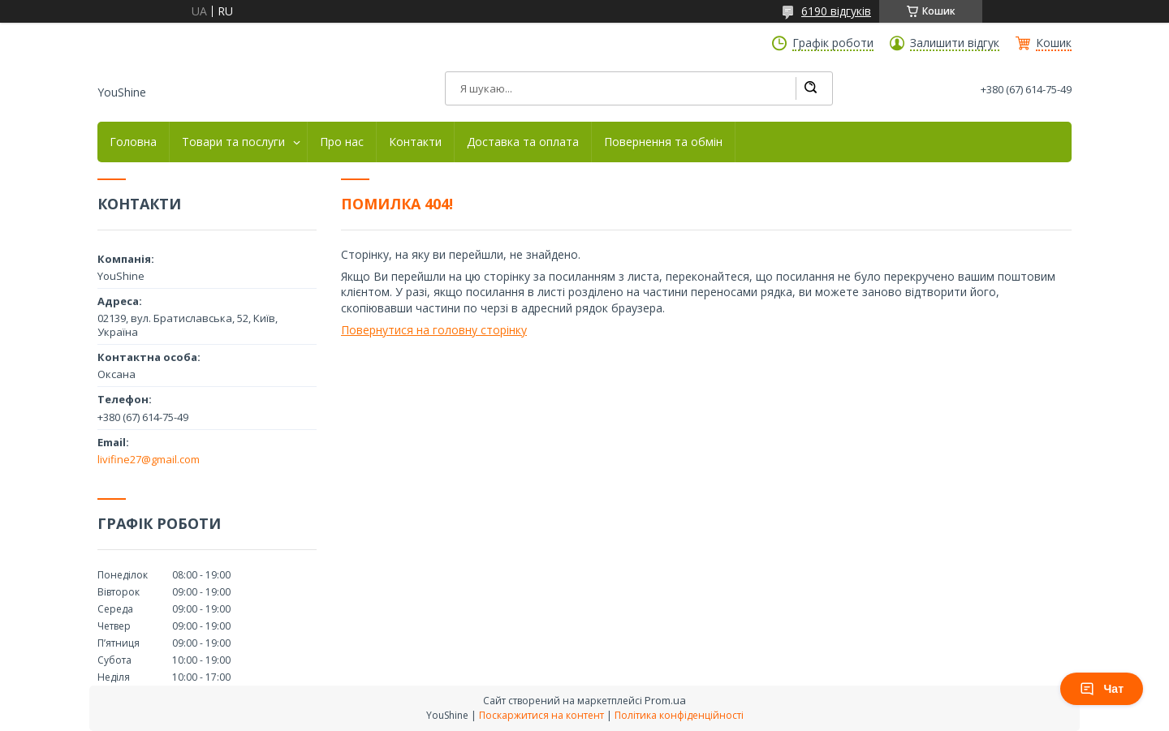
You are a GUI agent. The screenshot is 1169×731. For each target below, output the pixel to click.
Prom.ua (665, 700)
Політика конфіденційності (679, 715)
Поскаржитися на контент (541, 715)
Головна (133, 142)
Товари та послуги (233, 142)
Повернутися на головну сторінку (434, 330)
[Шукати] (810, 88)
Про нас (342, 142)
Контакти (415, 142)
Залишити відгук (954, 43)
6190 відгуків (836, 11)
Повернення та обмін (663, 142)
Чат (1102, 689)
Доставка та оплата (523, 142)
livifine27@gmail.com (148, 459)
